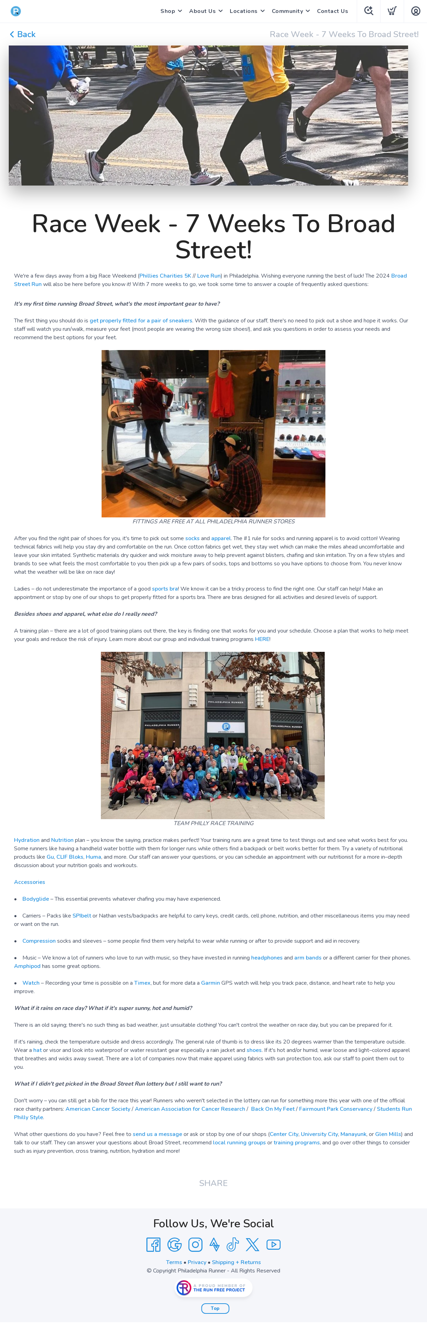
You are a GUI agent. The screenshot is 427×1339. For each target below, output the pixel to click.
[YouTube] (273, 1244)
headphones (267, 958)
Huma (93, 857)
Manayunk (353, 1134)
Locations (244, 11)
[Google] (174, 1244)
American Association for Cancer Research (190, 1109)
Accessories (29, 882)
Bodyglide (35, 899)
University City (319, 1134)
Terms (174, 1262)
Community (287, 11)
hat (37, 1050)
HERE (262, 639)
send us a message (157, 1134)
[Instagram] (195, 1244)
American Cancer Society (98, 1109)
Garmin (210, 983)
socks (192, 538)
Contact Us (332, 11)
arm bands (308, 958)
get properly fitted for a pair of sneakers (141, 321)
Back (22, 34)
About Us (202, 11)
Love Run (209, 276)
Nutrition (62, 840)
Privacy (197, 1262)
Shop (167, 11)
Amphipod (27, 966)
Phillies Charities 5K (165, 276)
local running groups (239, 1142)
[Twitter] (252, 1244)
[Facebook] (153, 1244)
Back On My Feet (273, 1109)
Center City (284, 1134)
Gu (50, 857)
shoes (254, 1050)
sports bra (165, 589)
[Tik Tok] (232, 1244)
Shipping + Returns (236, 1262)
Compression (39, 941)
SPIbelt (82, 916)
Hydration (27, 840)
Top (215, 1308)
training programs (297, 1142)
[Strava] (214, 1244)
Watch (31, 983)
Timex (142, 983)
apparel (221, 538)
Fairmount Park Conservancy (335, 1109)
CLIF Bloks (69, 857)
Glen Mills (388, 1134)
